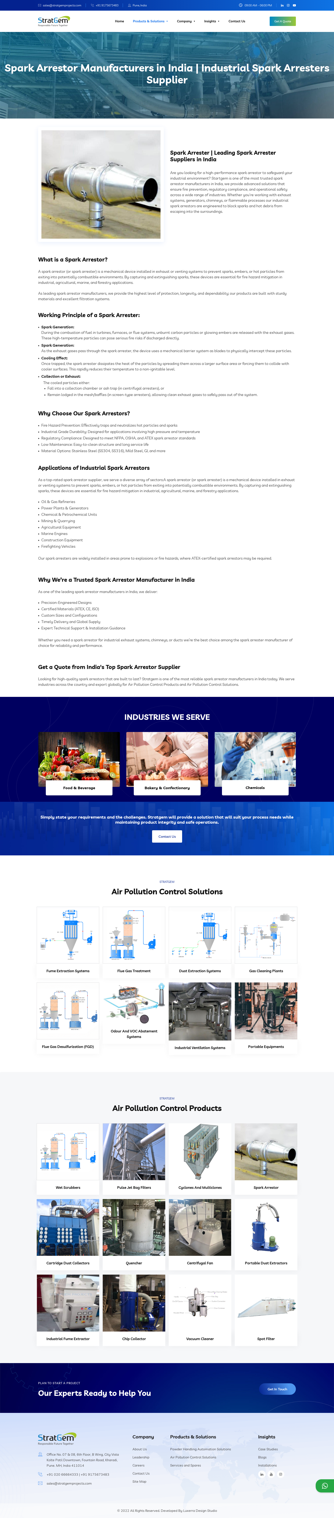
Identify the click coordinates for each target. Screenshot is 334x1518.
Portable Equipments (266, 1046)
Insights (210, 21)
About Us (139, 1449)
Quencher (134, 1263)
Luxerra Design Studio (200, 1510)
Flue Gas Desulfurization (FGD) (68, 1046)
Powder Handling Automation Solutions (200, 1449)
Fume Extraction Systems (67, 971)
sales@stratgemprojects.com (62, 5)
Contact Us (237, 21)
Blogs (262, 1457)
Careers (138, 1465)
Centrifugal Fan (200, 1263)
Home (119, 21)
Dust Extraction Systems (200, 971)
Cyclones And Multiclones (200, 1187)
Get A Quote (282, 21)
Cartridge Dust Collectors (67, 1263)
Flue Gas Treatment (134, 971)
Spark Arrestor (266, 1187)
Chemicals (255, 787)
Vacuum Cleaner (200, 1338)
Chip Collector (134, 1338)
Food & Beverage (79, 787)
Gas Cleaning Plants (266, 971)
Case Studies (268, 1449)
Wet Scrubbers (68, 1187)
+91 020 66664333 (62, 1474)
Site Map (139, 1481)
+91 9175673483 (107, 5)
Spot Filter (266, 1338)
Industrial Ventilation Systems (200, 1047)
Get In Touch (277, 1389)
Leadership (140, 1457)
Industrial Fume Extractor (68, 1338)
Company (184, 21)
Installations (267, 1465)
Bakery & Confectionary (167, 787)
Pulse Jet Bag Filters (134, 1187)
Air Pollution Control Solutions (193, 1457)
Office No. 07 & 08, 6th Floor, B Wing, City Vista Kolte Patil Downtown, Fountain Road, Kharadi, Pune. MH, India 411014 (83, 1460)
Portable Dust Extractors (266, 1263)
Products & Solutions (148, 21)
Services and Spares (185, 1465)
